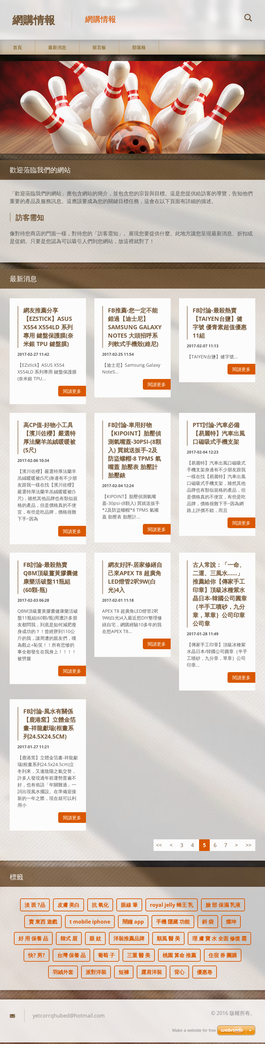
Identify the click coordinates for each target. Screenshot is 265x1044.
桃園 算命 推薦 (179, 956)
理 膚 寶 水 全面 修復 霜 (219, 940)
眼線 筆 (129, 906)
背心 (179, 973)
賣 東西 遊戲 (43, 923)
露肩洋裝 (151, 973)
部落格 (139, 49)
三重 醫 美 (138, 956)
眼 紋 (95, 940)
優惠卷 (204, 973)
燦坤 (231, 923)
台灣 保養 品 (71, 956)
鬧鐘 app (133, 923)
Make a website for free (194, 1030)
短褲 (124, 973)
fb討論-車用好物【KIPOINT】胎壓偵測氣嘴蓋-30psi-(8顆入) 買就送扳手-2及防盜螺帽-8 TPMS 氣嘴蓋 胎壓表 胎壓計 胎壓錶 (134, 452)
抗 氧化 (100, 906)
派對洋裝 (96, 973)
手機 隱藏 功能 (173, 923)
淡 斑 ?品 (35, 906)
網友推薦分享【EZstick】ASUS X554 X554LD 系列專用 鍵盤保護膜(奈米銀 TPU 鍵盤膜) (48, 329)
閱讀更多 (72, 393)
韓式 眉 (68, 940)
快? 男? (36, 956)
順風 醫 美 (168, 940)
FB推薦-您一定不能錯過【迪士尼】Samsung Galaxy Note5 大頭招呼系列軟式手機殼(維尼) (135, 329)
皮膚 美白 (69, 906)
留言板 (99, 49)
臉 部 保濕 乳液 (223, 906)
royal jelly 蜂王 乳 (171, 906)
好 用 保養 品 (33, 940)
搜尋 (248, 19)
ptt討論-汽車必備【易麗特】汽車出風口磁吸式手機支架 (219, 435)
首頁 (17, 49)
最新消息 (57, 49)
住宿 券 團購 (222, 956)
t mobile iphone (89, 923)
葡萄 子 (106, 956)
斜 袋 (208, 923)
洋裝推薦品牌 (128, 940)
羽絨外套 (63, 973)
